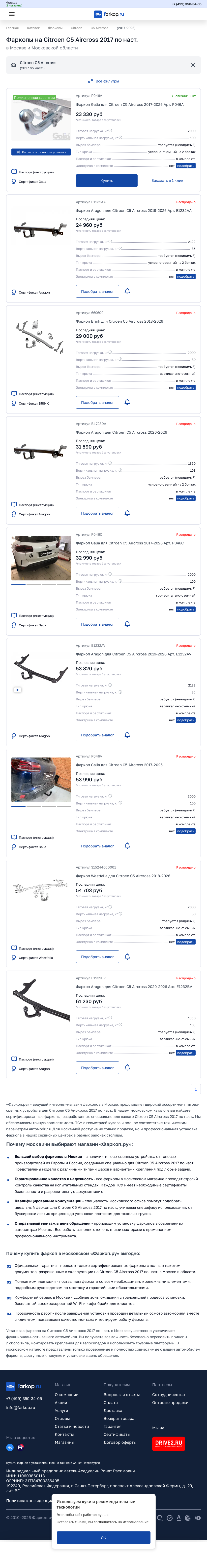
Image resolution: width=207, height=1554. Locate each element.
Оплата (111, 1404)
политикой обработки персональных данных (95, 1526)
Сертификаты (117, 1436)
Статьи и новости (72, 1428)
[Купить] (107, 180)
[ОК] (103, 1537)
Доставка (113, 1412)
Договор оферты (120, 1443)
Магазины (64, 1443)
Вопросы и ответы (122, 1396)
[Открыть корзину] (193, 13)
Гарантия (112, 1428)
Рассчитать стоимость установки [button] (41, 152)
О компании (67, 1396)
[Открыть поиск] (25, 13)
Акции (61, 1404)
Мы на (158, 1429)
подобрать (185, 166)
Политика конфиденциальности (37, 1502)
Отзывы (62, 1420)
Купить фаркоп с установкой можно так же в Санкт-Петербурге (53, 1464)
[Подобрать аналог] (97, 291)
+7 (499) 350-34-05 (186, 4)
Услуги (61, 1412)
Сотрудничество (168, 1396)
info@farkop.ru (20, 1409)
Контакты (64, 1436)
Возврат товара (119, 1420)
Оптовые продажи (170, 1404)
